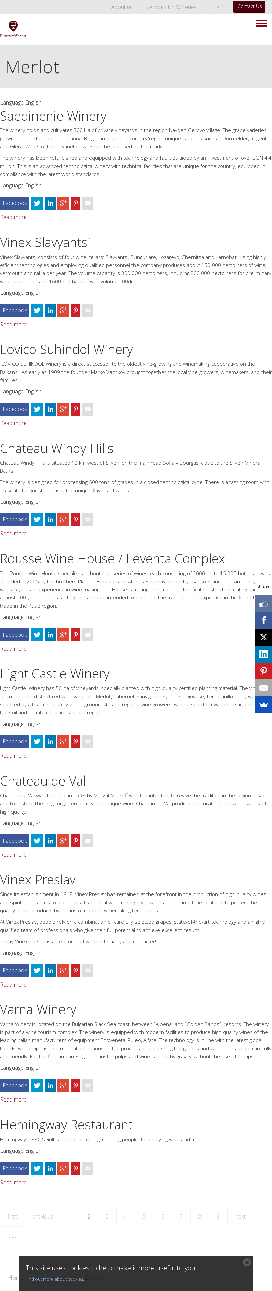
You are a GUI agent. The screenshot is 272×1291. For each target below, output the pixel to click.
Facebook (15, 203)
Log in (217, 7)
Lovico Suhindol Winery (66, 349)
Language (12, 102)
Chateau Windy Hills (57, 448)
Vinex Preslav (37, 879)
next (240, 1216)
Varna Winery (38, 1009)
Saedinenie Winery (53, 115)
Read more (13, 217)
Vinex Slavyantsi (45, 242)
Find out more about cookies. (55, 1279)
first (12, 1216)
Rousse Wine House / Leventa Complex (112, 558)
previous (42, 1216)
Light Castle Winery (54, 673)
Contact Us (250, 6)
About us (122, 7)
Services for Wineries (171, 7)
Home (15, 1278)
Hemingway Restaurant (66, 1124)
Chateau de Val (43, 780)
